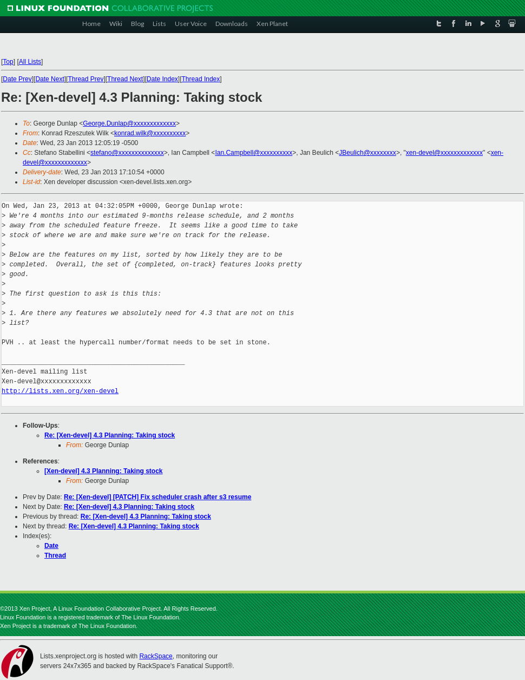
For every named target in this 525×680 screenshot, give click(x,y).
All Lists (30, 62)
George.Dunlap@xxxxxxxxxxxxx (129, 123)
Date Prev (17, 79)
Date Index (162, 79)
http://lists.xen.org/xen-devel (60, 391)
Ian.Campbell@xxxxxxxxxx (253, 152)
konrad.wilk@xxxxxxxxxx (150, 133)
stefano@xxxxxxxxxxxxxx (127, 152)
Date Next (49, 79)
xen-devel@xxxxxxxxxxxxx (444, 152)
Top (8, 62)
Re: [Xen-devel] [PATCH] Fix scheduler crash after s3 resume (157, 497)
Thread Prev (85, 79)
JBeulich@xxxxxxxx (367, 152)
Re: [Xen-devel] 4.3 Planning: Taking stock (109, 435)
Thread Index (201, 79)
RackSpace (155, 656)
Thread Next (125, 79)
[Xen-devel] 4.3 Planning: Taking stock (103, 471)
